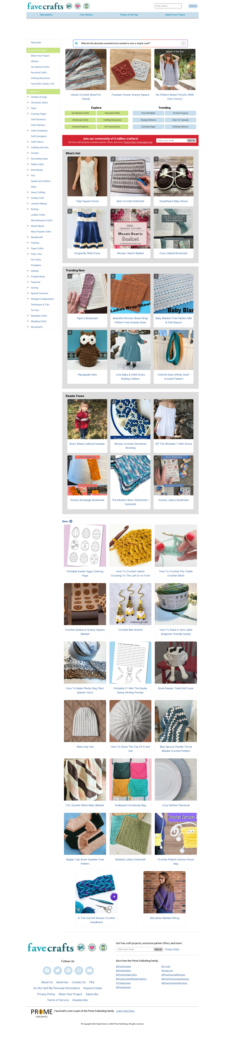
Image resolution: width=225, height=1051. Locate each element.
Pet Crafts (36, 259)
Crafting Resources (40, 78)
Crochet (35, 153)
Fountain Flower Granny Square (130, 94)
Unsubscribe (80, 1000)
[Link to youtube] (89, 970)
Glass (34, 186)
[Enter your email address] (135, 949)
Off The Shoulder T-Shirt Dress (173, 443)
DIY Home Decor (112, 127)
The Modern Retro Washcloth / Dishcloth (130, 502)
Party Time (36, 254)
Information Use (144, 142)
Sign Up (191, 140)
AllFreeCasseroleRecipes (174, 983)
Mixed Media (37, 226)
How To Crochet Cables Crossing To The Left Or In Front (130, 573)
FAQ (91, 982)
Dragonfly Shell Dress (87, 253)
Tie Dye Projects (180, 113)
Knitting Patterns (180, 127)
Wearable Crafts (39, 315)
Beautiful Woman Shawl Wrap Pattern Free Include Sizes (130, 320)
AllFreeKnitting (123, 970)
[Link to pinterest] (68, 970)
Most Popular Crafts (41, 231)
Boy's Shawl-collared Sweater (87, 443)
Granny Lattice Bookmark (173, 500)
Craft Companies (39, 130)
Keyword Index (92, 988)
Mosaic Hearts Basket (130, 253)
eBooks (35, 61)
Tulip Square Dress (87, 201)
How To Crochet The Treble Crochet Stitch (176, 573)
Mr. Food (165, 966)
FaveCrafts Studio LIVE (42, 83)
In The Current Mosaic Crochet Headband (96, 920)
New (67, 521)
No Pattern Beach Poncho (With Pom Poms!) (175, 97)
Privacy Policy (130, 142)
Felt (33, 175)
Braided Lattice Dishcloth (130, 859)
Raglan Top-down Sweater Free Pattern (85, 861)
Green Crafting (38, 192)
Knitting (34, 209)
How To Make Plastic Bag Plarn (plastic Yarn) (85, 690)
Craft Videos (37, 142)
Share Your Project (40, 55)
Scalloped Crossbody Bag (130, 805)
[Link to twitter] (57, 970)
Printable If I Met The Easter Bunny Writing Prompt (130, 690)
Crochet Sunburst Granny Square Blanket (85, 632)
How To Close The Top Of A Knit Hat (130, 749)
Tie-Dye (35, 310)
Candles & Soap (39, 97)
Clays (33, 108)
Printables (36, 265)
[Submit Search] (193, 6)
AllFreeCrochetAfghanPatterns (131, 979)
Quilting (34, 271)
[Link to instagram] (79, 970)
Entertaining (37, 170)
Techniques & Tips (40, 304)
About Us (47, 982)
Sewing (34, 287)
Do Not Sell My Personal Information (56, 988)
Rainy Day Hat (85, 746)
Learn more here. (125, 1011)
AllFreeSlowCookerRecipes (175, 979)
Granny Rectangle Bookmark (87, 500)
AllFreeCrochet (123, 966)
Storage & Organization (42, 299)
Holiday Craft (37, 198)
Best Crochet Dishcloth (130, 201)
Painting (35, 242)
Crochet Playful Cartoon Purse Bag (176, 861)
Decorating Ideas (39, 158)
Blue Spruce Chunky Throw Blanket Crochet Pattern (176, 749)
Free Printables (148, 113)
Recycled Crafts (39, 72)
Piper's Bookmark (87, 318)
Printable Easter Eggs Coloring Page (85, 573)
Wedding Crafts (38, 321)
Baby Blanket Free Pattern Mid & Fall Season (173, 320)
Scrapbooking (38, 276)
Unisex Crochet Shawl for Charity (86, 97)
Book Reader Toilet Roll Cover (176, 688)
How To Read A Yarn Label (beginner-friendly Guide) (176, 632)
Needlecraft (37, 237)
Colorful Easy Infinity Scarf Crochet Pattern (173, 376)
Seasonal (35, 282)
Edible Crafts (37, 164)
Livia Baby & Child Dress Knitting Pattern (130, 376)
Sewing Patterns (148, 120)
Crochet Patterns (80, 127)
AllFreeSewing (123, 987)
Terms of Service (58, 1000)
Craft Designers (39, 136)
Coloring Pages (38, 113)
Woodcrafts (37, 327)
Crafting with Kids (40, 147)
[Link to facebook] (47, 970)
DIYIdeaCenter (123, 983)
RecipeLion (167, 970)
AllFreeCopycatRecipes (173, 974)
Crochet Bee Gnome (130, 629)
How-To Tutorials (180, 120)
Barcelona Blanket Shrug (164, 918)
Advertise (62, 982)
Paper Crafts (37, 248)
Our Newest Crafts (40, 67)
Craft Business (38, 119)
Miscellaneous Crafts (41, 220)
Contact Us (79, 982)
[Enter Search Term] (168, 6)
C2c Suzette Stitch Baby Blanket (85, 805)
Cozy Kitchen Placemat (176, 805)
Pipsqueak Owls (87, 374)
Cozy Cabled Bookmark (174, 253)
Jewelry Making (39, 203)
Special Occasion (39, 293)
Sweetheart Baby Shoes (173, 201)
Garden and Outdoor (41, 181)
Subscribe (36, 42)
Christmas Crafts (39, 102)
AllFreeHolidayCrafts (126, 974)
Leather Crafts (38, 214)
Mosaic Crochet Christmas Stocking (130, 446)
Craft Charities (38, 125)
